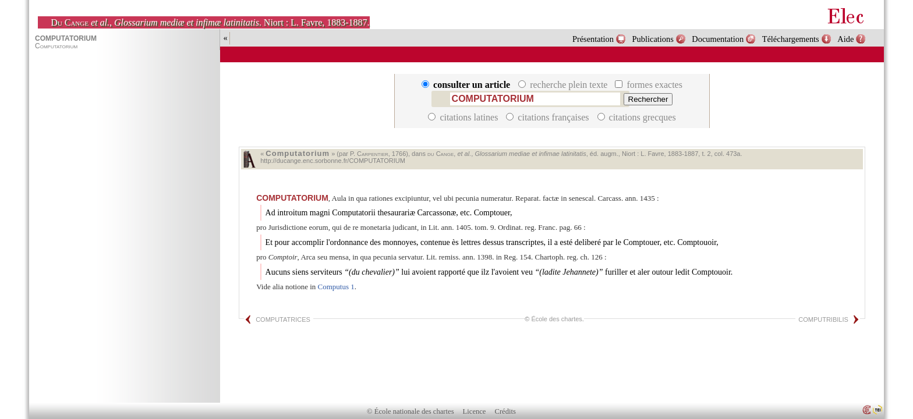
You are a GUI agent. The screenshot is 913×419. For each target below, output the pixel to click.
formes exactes (648, 85)
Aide (845, 39)
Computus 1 (336, 286)
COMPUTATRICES (283, 319)
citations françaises (548, 117)
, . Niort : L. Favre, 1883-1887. (210, 22)
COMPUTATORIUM (292, 198)
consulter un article (467, 85)
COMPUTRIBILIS (823, 319)
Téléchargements (790, 39)
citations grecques (636, 117)
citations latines (464, 117)
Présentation (593, 39)
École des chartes (556, 318)
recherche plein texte (564, 85)
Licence (474, 411)
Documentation (718, 39)
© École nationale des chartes (410, 411)
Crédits (505, 411)
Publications (653, 39)
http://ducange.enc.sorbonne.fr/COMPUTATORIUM (332, 160)
